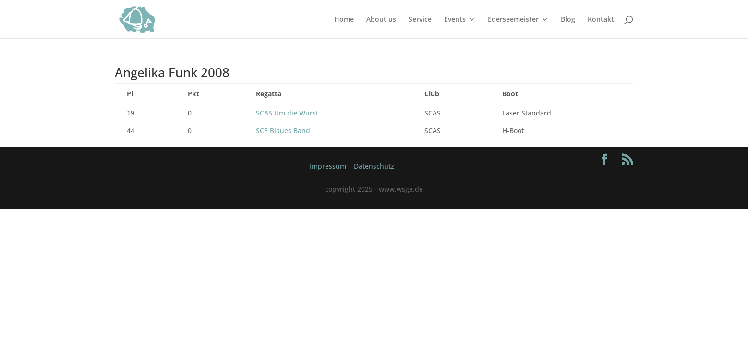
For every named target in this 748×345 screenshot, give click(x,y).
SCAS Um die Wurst (287, 112)
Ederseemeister (513, 19)
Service (420, 19)
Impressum (328, 166)
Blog (568, 19)
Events (455, 19)
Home (344, 19)
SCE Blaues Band (283, 130)
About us (381, 19)
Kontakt (601, 19)
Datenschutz (374, 166)
